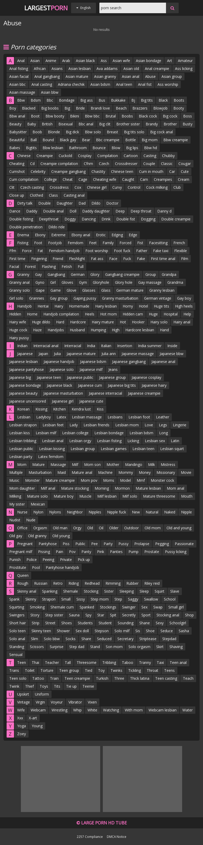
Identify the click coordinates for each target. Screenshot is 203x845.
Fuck (127, 258)
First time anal (163, 258)
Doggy (70, 218)
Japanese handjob (59, 361)
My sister (17, 504)
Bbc (50, 100)
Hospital (171, 314)
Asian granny (105, 76)
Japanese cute (91, 401)
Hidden (15, 314)
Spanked (87, 607)
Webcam (38, 709)
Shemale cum (62, 607)
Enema (23, 234)
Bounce (99, 147)
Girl (53, 282)
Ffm (12, 250)
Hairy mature (103, 321)
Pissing (44, 551)
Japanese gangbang (129, 361)
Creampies (163, 179)
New (136, 511)
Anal (21, 60)
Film (184, 258)
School (170, 599)
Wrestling (59, 709)
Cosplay (84, 155)
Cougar (184, 163)
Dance (14, 211)
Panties (116, 551)
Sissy (80, 599)
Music (14, 480)
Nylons (55, 511)
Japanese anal (163, 361)
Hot (123, 321)
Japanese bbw (171, 353)
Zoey (21, 733)
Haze (37, 329)
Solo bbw (52, 638)
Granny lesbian (161, 290)
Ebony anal (80, 234)
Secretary (125, 638)
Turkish (102, 678)
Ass (104, 60)
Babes (14, 147)
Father (141, 250)
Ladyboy (43, 416)
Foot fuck (122, 250)
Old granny (37, 535)
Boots (179, 100)
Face (113, 258)
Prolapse (141, 543)
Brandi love (100, 108)
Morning (102, 488)
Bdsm (36, 100)
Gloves (67, 282)
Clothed (36, 195)
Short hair (17, 622)
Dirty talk (25, 203)
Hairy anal (181, 321)
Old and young (179, 527)
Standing (16, 646)
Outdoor (131, 527)
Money (145, 472)
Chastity (98, 171)
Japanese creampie (144, 393)
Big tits (147, 100)
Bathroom (78, 147)
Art (169, 60)
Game (55, 290)
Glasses (88, 290)
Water (187, 709)
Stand (95, 646)
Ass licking (183, 68)
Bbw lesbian (53, 147)
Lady (74, 424)
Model (125, 480)
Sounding (125, 622)
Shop (189, 614)
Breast (112, 131)
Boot (35, 116)
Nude (30, 519)
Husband (77, 329)
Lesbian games (114, 448)
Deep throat (141, 211)
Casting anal (74, 195)
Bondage (67, 100)
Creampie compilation (59, 163)
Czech (104, 163)
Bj (133, 100)
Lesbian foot (139, 416)
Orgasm (40, 527)
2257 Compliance (90, 836)
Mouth (186, 496)
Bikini (74, 116)
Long (163, 432)
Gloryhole (101, 282)
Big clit (104, 123)
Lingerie (179, 424)
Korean (23, 409)
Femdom (75, 242)
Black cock (148, 116)
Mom (21, 464)
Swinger (129, 607)
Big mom (150, 139)
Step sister (54, 614)
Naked (169, 511)
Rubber (132, 583)
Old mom (153, 527)
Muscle (85, 496)
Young (37, 725)
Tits (57, 686)
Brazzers (139, 108)
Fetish (67, 266)
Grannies (36, 298)
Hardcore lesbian (139, 329)
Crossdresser (126, 163)
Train (54, 678)
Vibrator (75, 702)
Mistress (168, 464)
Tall (68, 662)
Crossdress (59, 187)
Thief (29, 686)
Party (108, 543)
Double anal (53, 211)
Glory (94, 274)
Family (108, 242)
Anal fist (145, 84)
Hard (60, 321)
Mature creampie (60, 480)
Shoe (150, 630)
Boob (37, 131)
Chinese (24, 155)
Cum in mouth (151, 171)
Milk (151, 464)
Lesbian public (21, 448)
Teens (169, 670)
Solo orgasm (139, 646)
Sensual (15, 654)
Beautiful (17, 139)
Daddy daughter (96, 211)
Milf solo (129, 496)
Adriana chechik (71, 84)
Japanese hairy (154, 385)
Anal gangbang (47, 76)
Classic (167, 163)
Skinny (30, 599)
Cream (183, 179)
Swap (158, 607)
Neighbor (75, 511)
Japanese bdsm (93, 361)
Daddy (31, 211)
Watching (111, 709)
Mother (113, 464)
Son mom (114, 646)
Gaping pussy (84, 298)
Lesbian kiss (19, 432)
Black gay (68, 139)
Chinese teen (122, 171)
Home (32, 314)
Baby (31, 123)
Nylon (38, 511)
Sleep (144, 591)
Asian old (131, 68)
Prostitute (17, 567)
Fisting (22, 242)
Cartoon (131, 155)
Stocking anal (167, 614)
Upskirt (23, 694)
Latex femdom (50, 456)
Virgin (40, 702)
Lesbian (23, 416)
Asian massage (22, 92)
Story (34, 614)
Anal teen (124, 84)
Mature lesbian (148, 488)
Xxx (20, 717)
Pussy (123, 543)
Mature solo (37, 496)
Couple (149, 163)
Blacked (28, 108)
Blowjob (160, 108)
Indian (22, 345)
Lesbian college (75, 432)
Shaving (176, 646)
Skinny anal (26, 591)
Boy (12, 108)
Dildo (95, 203)
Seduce (166, 630)
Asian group (172, 76)
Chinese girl (97, 187)
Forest (30, 266)
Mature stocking (75, 488)
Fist (140, 242)
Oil (101, 527)
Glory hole (123, 282)
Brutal (110, 116)
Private (66, 559)
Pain (59, 551)
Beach (121, 108)
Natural (152, 511)
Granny (23, 274)
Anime (50, 60)
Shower (63, 630)
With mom (134, 709)
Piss (66, 543)
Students (85, 622)
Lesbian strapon (23, 424)
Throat (152, 670)
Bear (86, 139)
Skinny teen (41, 630)
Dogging (148, 218)
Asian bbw (49, 92)
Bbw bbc (92, 116)
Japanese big (20, 377)
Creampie (44, 155)
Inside (172, 345)
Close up (16, 195)
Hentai (43, 306)
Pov (72, 551)
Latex (61, 416)
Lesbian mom (127, 424)
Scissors (37, 646)
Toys (44, 686)
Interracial (72, 345)
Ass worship (168, 84)
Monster (32, 480)
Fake (141, 258)
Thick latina (139, 678)
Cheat (68, 179)
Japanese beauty (23, 393)
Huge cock (18, 329)
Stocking (91, 591)
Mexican (38, 504)
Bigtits (31, 147)
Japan (43, 353)
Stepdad (169, 638)
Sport (146, 614)
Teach (188, 678)
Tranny (145, 662)
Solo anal (17, 638)
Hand (164, 329)
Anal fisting (18, 68)
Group (150, 274)
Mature (38, 464)
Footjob (55, 242)
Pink (100, 551)
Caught (128, 179)
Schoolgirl (177, 622)
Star (100, 614)
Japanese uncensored (27, 401)
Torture (46, 670)
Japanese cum (90, 385)
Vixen (92, 702)
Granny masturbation (120, 298)
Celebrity (38, 171)
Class (53, 195)
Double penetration (26, 226)
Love (149, 424)
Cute (185, 171)
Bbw (21, 100)
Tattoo (38, 678)
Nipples (95, 511)
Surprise (56, 646)
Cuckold (65, 155)
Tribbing (109, 662)
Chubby (168, 155)
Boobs (127, 116)
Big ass (86, 100)
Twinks (116, 670)
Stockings (108, 607)
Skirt (160, 646)
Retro (58, 583)
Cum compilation (23, 179)
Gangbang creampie (122, 274)
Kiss (100, 409)
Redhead (92, 583)
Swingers (17, 614)
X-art (33, 717)
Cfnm (88, 163)
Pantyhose (48, 543)
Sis (137, 630)
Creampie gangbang (68, 171)
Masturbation (40, 472)
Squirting (16, 607)
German (78, 274)
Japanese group (112, 377)
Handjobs (56, 329)
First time (17, 258)
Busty (187, 123)
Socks (71, 638)
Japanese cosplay (146, 377)
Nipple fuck (116, 511)
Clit (12, 187)
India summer (150, 345)
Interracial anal (45, 345)
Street (50, 622)
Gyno (39, 282)
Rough (22, 583)
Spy (88, 614)
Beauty (15, 123)
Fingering (39, 258)
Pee (94, 543)
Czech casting (32, 187)
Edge (133, 234)
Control (134, 187)
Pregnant (25, 543)
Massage (58, 464)
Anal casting (41, 84)
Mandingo (133, 464)
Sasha (184, 630)
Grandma (175, 282)
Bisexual (65, 123)
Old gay (15, 535)
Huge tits (161, 306)
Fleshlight (77, 258)
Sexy (160, 622)
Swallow (151, 599)
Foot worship (96, 250)
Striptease (147, 638)
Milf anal (48, 488)
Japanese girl (62, 401)
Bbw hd (150, 147)
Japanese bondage (25, 385)
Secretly (129, 614)
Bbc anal (86, 123)
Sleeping (126, 591)
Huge (153, 314)
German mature (130, 290)
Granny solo (19, 290)
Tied (88, 670)
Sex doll (82, 630)
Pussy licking (175, 551)
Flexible (180, 250)
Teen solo (17, 678)
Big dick (72, 131)
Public (80, 543)
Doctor (112, 203)
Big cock (170, 116)
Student (105, 622)
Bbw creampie (175, 139)
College (50, 179)
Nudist (14, 519)
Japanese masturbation (63, 393)
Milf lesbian (107, 496)
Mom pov (89, 480)
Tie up (71, 686)
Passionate (184, 543)
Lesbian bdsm (141, 432)
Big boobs (50, 108)
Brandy (152, 123)
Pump (133, 551)
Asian (35, 60)
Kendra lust (81, 409)
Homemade (79, 306)
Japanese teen (49, 377)
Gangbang (56, 274)
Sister (109, 591)
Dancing (89, 218)
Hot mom (108, 314)
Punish (15, 559)
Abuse (150, 76)
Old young (61, 535)
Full (81, 266)
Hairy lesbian (106, 306)
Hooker (138, 321)
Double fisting (21, 218)
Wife (21, 709)
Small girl (176, 607)
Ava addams (107, 68)
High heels (184, 306)
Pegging (162, 543)
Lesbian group (83, 448)
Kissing (41, 409)
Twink (14, 686)
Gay (38, 274)
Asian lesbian (79, 68)
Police (31, 559)
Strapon (49, 599)
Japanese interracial (105, 393)
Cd (32, 163)
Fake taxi (160, 250)
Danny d (164, 211)
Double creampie (176, 218)
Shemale (70, 591)
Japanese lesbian (23, 361)
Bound (48, 139)
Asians (57, 68)
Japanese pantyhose (26, 369)
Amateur (185, 60)
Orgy (77, 527)
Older (113, 527)
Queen (23, 575)
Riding (73, 583)
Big (67, 108)
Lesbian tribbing (22, 440)
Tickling (134, 670)
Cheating (16, 163)
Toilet (30, 670)
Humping (98, 329)
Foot (38, 242)
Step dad (76, 646)
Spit (113, 614)
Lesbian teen (143, 448)
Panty (86, 551)
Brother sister (128, 123)
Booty (178, 108)
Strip (35, 622)
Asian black (85, 60)
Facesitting (158, 242)
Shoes (66, 622)
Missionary (165, 472)
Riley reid (152, 583)
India (91, 345)
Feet (93, 242)
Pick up (84, 559)
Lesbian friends (96, 424)
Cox (78, 187)
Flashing (49, 266)
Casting (150, 155)
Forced (125, 242)
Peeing (48, 559)
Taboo (127, 662)
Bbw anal (17, 116)
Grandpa (169, 274)
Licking (133, 440)
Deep (120, 211)
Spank (14, 599)
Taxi (160, 662)
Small (66, 599)
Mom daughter (22, 488)
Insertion (124, 345)
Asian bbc (17, 84)
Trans (14, 670)
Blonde (54, 131)
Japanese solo (62, 369)
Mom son (92, 464)
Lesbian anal (52, 440)
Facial (14, 266)
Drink (106, 218)
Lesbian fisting (109, 440)
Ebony (40, 234)
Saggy (133, 599)
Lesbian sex (155, 440)
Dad (82, 203)
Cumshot (17, 171)
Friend (58, 258)
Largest (46, 7)
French (179, 242)
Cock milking (157, 187)
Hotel (143, 306)
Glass (105, 290)
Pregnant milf (20, 551)
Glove (71, 290)
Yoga (21, 725)
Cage (83, 179)
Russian (40, 583)
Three (119, 678)
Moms (108, 480)
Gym (83, 282)
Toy (101, 670)
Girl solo (16, 298)
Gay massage (150, 282)
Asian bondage (148, 60)
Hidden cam (133, 314)
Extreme (58, 234)
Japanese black (59, 385)
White (92, 709)
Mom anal (175, 488)
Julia (57, 353)
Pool (36, 567)
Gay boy (184, 298)
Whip (77, 709)
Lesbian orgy (80, 440)
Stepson (102, 630)
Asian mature (77, 76)
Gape (40, 290)
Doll (73, 211)
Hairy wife (17, 321)
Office (22, 527)
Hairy (58, 306)
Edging (117, 234)
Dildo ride (56, 226)
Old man (60, 527)
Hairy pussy (19, 337)
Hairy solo (159, 321)
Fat (40, 250)
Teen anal (178, 662)
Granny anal (19, 282)
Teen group (69, 670)
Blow (116, 147)
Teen (21, 662)
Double (44, 203)
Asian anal (130, 76)
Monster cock (162, 480)
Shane (144, 622)
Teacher (52, 662)
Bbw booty (54, 116)
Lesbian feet (53, 424)
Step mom (100, 599)
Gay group (59, 298)
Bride (80, 108)
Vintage (23, 702)
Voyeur (57, 702)
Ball (33, 139)
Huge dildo (41, 321)
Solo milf (122, 630)
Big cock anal (161, 131)
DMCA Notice (116, 836)
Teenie (88, 686)
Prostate (151, 551)
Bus (102, 100)
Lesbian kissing (52, 448)
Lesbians (115, 416)
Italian (106, 345)
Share (86, 638)
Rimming (113, 583)
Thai (35, 662)
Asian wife (121, 60)
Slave (174, 591)
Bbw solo (93, 131)
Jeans (113, 369)
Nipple (186, 511)
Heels (89, 314)
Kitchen (59, 409)
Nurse (22, 511)
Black (163, 100)
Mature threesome (159, 496)
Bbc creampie (107, 139)
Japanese (25, 353)
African (40, 68)
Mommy (125, 472)
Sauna (74, 614)
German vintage (157, 298)
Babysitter (18, 131)
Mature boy (63, 496)
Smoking (37, 607)
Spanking (49, 591)
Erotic (101, 234)
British (47, 123)
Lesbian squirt (172, 448)
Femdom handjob (64, 250)
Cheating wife (104, 179)
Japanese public (80, 377)
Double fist (125, 218)
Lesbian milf (46, 432)
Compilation (107, 155)
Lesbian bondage (109, 432)
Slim (34, 638)
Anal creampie (157, 68)
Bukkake (118, 100)
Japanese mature (81, 353)
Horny (128, 306)
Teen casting (166, 678)
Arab (66, 60)
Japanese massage (138, 353)
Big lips (132, 147)
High (115, 329)
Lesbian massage (87, 416)
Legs (163, 424)
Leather (162, 416)
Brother (170, 123)
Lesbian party (20, 456)
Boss (187, 116)
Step (118, 599)
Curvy (117, 187)
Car (172, 171)
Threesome (86, 662)
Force (27, 250)
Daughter (65, 203)
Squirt (159, 591)
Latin (175, 440)
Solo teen (17, 630)
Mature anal (82, 472)
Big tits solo (134, 131)
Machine (105, 472)
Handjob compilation (61, 314)
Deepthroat (49, 218)
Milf (75, 464)
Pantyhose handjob (62, 567)
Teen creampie (77, 678)
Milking (15, 496)
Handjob (24, 306)
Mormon (122, 488)
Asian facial (19, 76)
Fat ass (97, 258)
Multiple (16, 472)
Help (187, 314)
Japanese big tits (122, 385)
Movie (186, 472)
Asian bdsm (100, 84)
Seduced (104, 638)
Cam (144, 179)
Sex (144, 607)
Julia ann (109, 353)
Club (177, 187)
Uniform (42, 694)
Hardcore (78, 321)
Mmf (141, 480)
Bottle (130, 139)
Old (90, 527)
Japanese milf (91, 369)
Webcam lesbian (163, 709)
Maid (61, 472)
